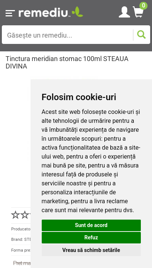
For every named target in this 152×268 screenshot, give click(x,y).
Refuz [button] (91, 237)
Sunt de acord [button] (91, 225)
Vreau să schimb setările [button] (91, 250)
